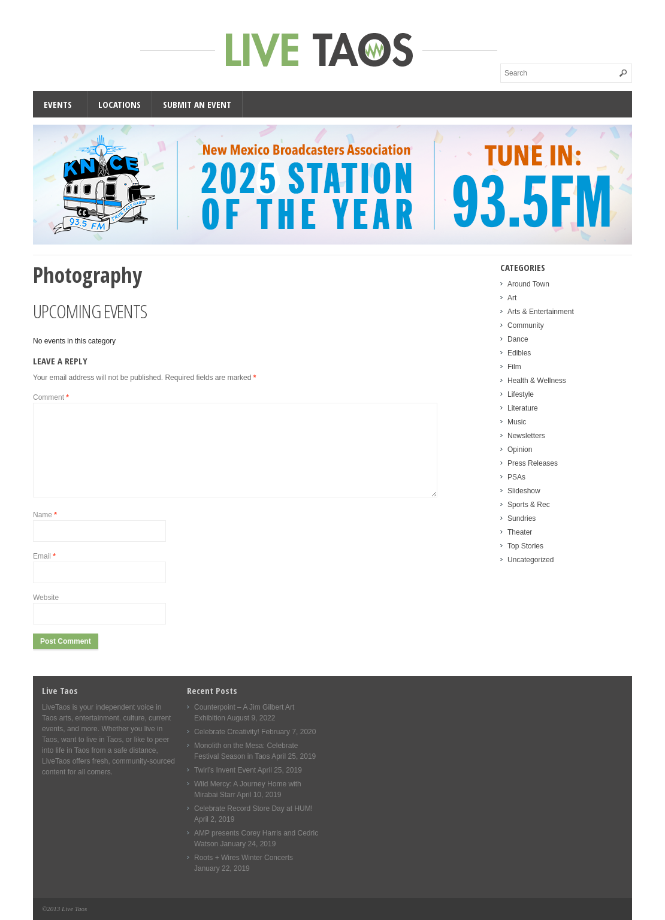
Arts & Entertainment (540, 311)
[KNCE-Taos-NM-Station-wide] (332, 242)
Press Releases (532, 463)
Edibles (519, 353)
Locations (119, 104)
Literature (522, 408)
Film (514, 367)
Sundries (521, 518)
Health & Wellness (536, 380)
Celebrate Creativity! (226, 732)
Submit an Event (197, 104)
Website (46, 597)
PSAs (516, 477)
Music (516, 422)
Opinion (519, 449)
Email (44, 556)
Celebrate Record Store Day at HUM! (253, 808)
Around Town (528, 284)
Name (45, 515)
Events (58, 104)
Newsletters (526, 436)
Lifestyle (520, 394)
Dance (517, 339)
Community (525, 325)
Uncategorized (530, 560)
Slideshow (523, 491)
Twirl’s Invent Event (225, 770)
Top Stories (525, 546)
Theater (519, 532)
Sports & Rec (528, 504)
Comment (51, 397)
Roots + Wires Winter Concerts (243, 857)
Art (511, 298)
